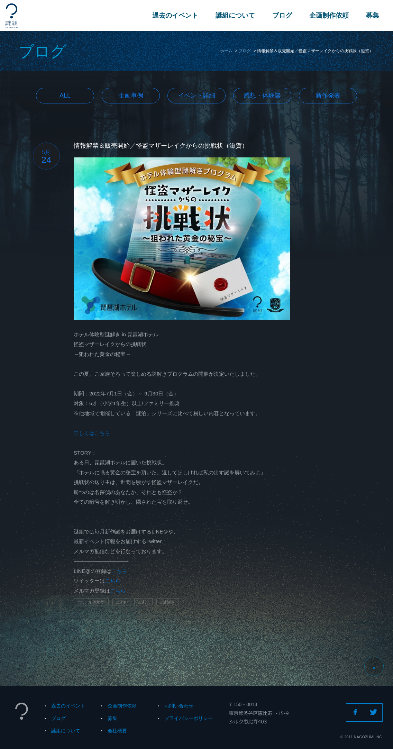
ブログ (282, 15)
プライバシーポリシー (188, 718)
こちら (119, 571)
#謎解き (167, 602)
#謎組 (143, 602)
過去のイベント (175, 15)
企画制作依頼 (329, 15)
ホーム (226, 50)
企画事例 (130, 95)
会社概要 (117, 730)
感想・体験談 (262, 95)
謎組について (235, 15)
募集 (372, 15)
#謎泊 (121, 602)
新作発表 (328, 95)
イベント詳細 (196, 95)
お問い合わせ (178, 706)
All (65, 95)
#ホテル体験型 (91, 602)
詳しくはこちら (92, 433)
